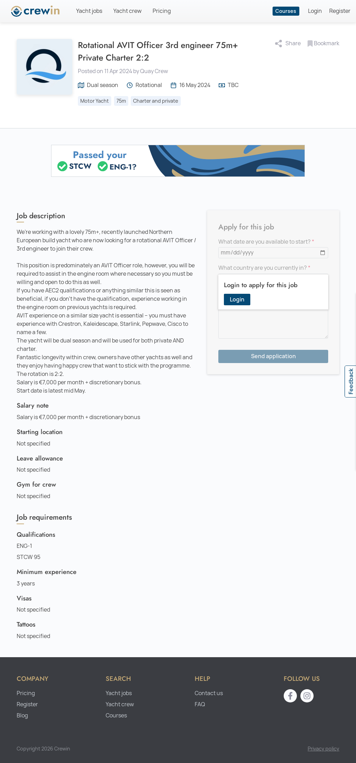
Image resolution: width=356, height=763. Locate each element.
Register (339, 11)
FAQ (200, 704)
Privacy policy (323, 748)
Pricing (162, 11)
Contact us (209, 693)
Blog (22, 715)
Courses (285, 11)
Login (315, 11)
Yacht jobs (89, 11)
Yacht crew (127, 11)
